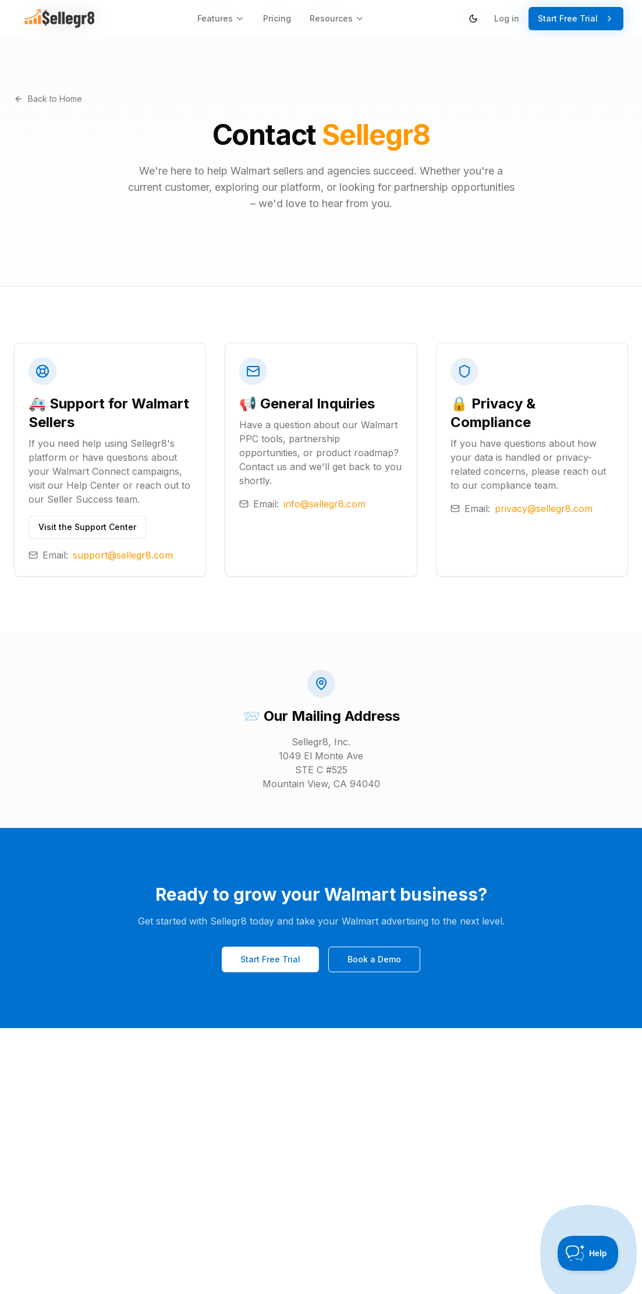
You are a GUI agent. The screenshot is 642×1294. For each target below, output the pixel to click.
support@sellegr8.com (123, 555)
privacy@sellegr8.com (544, 508)
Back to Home (48, 99)
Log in (506, 18)
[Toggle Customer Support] (588, 1253)
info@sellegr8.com (324, 504)
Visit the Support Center (87, 527)
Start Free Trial (576, 18)
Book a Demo (374, 960)
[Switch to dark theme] (473, 18)
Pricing (277, 18)
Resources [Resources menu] (337, 18)
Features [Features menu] (220, 18)
